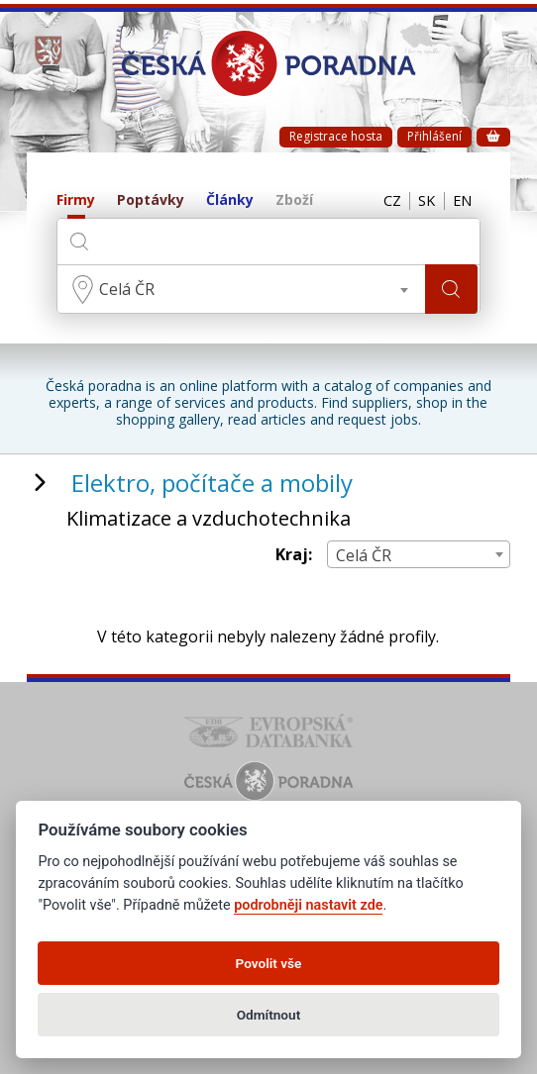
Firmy (75, 200)
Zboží (294, 200)
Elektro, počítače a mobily (212, 482)
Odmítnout (268, 1015)
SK (421, 201)
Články (230, 200)
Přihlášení (434, 136)
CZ (382, 201)
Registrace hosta (335, 136)
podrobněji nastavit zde (308, 905)
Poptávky (150, 200)
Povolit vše (269, 963)
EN (461, 201)
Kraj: (293, 554)
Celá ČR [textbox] (127, 289)
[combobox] (241, 289)
